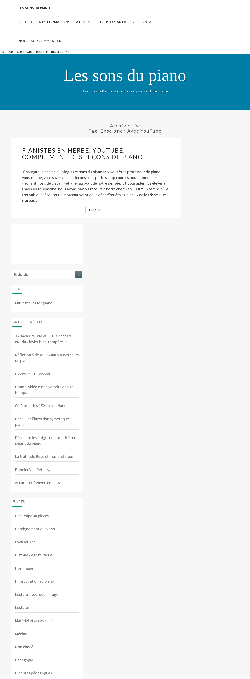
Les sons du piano (34, 8)
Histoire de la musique (33, 554)
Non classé (24, 646)
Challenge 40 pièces (32, 515)
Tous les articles (116, 21)
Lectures (22, 607)
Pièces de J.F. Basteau (33, 373)
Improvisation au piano (34, 581)
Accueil (25, 21)
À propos (84, 21)
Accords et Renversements (37, 482)
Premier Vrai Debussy (32, 469)
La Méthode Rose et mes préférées (44, 456)
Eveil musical (26, 541)
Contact (148, 21)
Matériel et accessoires (34, 620)
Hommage (24, 568)
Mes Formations (54, 21)
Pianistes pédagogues (33, 672)
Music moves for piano (33, 302)
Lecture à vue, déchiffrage (36, 594)
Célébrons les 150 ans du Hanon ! (43, 405)
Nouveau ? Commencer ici (42, 40)
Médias (21, 633)
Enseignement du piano (35, 528)
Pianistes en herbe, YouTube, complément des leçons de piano (82, 153)
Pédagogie (24, 659)
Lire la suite (97, 210)
